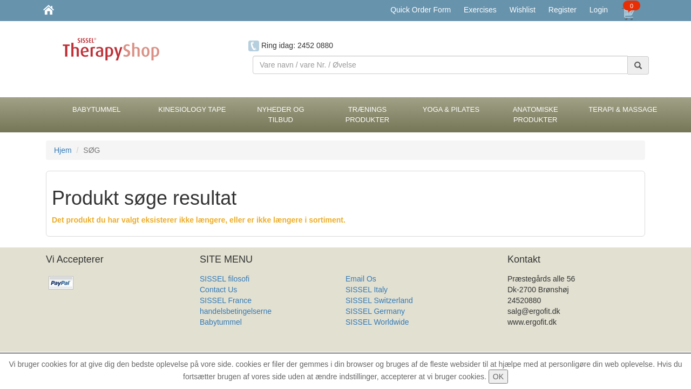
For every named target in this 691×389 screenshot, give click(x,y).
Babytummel (221, 322)
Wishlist (523, 9)
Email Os (361, 278)
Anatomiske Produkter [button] (535, 114)
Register (562, 9)
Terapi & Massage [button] (622, 109)
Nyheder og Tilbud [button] (280, 114)
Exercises (480, 9)
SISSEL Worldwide (377, 322)
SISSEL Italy (367, 289)
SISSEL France (226, 300)
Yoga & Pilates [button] (451, 109)
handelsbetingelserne (236, 311)
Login (599, 9)
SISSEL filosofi (224, 278)
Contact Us (218, 289)
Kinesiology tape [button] (192, 109)
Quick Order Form (420, 9)
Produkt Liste (368, 332)
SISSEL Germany (375, 311)
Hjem (63, 150)
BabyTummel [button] (96, 109)
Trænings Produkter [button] (368, 114)
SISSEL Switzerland (379, 300)
